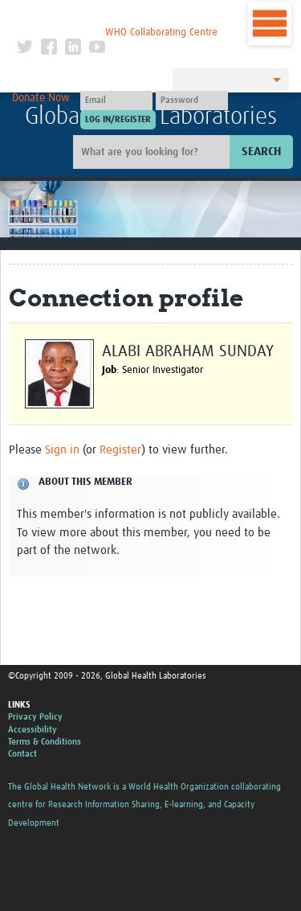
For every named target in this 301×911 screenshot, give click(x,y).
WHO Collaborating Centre (161, 32)
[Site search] (153, 152)
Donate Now (41, 98)
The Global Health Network (117, 16)
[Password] (192, 100)
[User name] (116, 100)
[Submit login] (118, 119)
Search (261, 152)
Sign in (62, 450)
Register (120, 450)
